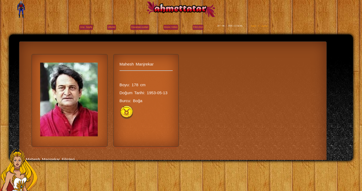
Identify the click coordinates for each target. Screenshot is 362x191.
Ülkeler (112, 27)
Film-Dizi (198, 27)
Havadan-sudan (139, 27)
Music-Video (171, 27)
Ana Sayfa (86, 27)
